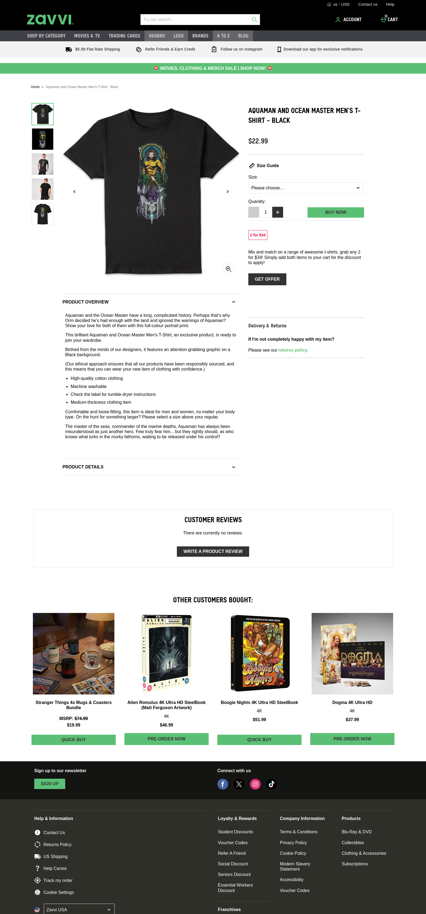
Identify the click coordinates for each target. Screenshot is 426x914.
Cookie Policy (293, 853)
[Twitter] (239, 788)
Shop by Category (46, 36)
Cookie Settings (54, 892)
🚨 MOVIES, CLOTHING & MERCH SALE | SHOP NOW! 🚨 (213, 68)
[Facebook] (222, 788)
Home (35, 87)
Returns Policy (52, 844)
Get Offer (267, 279)
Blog (243, 36)
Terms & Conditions (299, 832)
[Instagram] (255, 788)
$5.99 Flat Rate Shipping (91, 49)
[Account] (349, 20)
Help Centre (50, 868)
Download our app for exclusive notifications (319, 49)
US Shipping (51, 856)
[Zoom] (228, 269)
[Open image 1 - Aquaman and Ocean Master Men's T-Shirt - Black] (43, 114)
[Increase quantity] (277, 212)
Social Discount (233, 864)
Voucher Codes (233, 842)
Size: (253, 177)
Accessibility (291, 879)
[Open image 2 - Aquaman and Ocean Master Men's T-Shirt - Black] (43, 139)
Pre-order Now (167, 739)
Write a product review (212, 551)
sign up (50, 783)
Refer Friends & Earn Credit (164, 49)
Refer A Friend (232, 853)
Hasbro (157, 36)
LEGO (179, 36)
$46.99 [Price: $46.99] (166, 725)
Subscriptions (355, 864)
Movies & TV (87, 36)
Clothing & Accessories (364, 853)
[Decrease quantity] (253, 212)
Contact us (368, 4)
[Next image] (227, 191)
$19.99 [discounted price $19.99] (73, 725)
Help (390, 4)
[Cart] (390, 20)
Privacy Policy (293, 842)
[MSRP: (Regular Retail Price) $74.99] (74, 718)
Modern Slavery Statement (295, 866)
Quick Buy (85, 741)
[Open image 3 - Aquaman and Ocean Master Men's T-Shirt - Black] (43, 164)
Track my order (53, 880)
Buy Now (335, 212)
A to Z (223, 36)
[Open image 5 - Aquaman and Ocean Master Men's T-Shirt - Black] (43, 214)
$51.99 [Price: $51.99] (259, 719)
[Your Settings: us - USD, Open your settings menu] (338, 4)
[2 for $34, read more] (257, 235)
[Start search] (254, 19)
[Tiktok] (271, 788)
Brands (200, 36)
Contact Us (49, 832)
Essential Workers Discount (235, 888)
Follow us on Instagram (235, 49)
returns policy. (293, 350)
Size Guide (263, 165)
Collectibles (353, 842)
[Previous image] (74, 191)
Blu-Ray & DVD (357, 832)
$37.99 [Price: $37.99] (352, 719)
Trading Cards (124, 36)
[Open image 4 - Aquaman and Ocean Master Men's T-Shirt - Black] (43, 189)
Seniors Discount (234, 874)
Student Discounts (235, 832)
